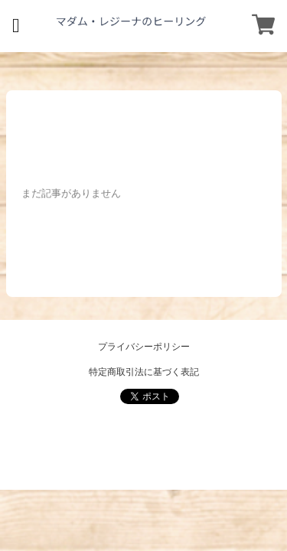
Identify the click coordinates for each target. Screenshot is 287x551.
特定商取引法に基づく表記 (144, 371)
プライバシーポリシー (144, 346)
